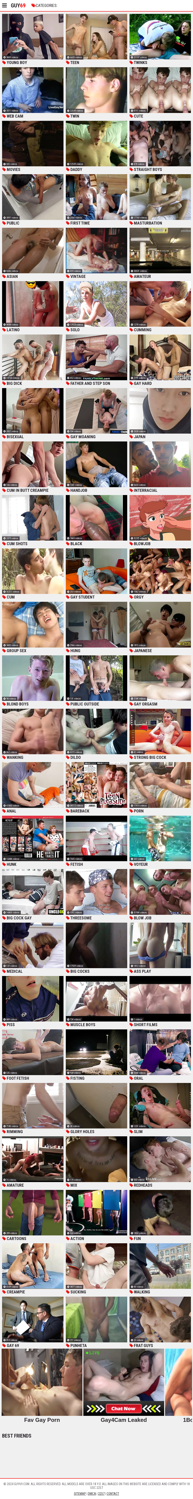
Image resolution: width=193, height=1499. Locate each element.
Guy (18, 5)
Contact (113, 1494)
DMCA (92, 1494)
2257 (101, 1494)
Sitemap (80, 1494)
